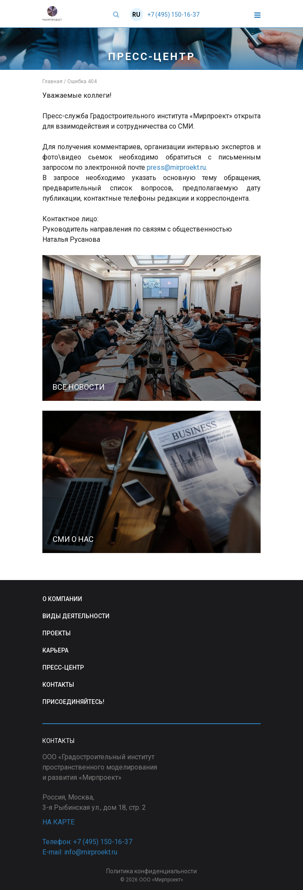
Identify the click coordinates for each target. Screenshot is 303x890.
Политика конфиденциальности (151, 871)
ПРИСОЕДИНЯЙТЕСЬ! (73, 701)
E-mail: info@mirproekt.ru (79, 852)
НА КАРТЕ (58, 822)
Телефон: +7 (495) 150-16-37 (87, 842)
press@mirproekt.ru (176, 167)
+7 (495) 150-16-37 (173, 14)
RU (136, 14)
